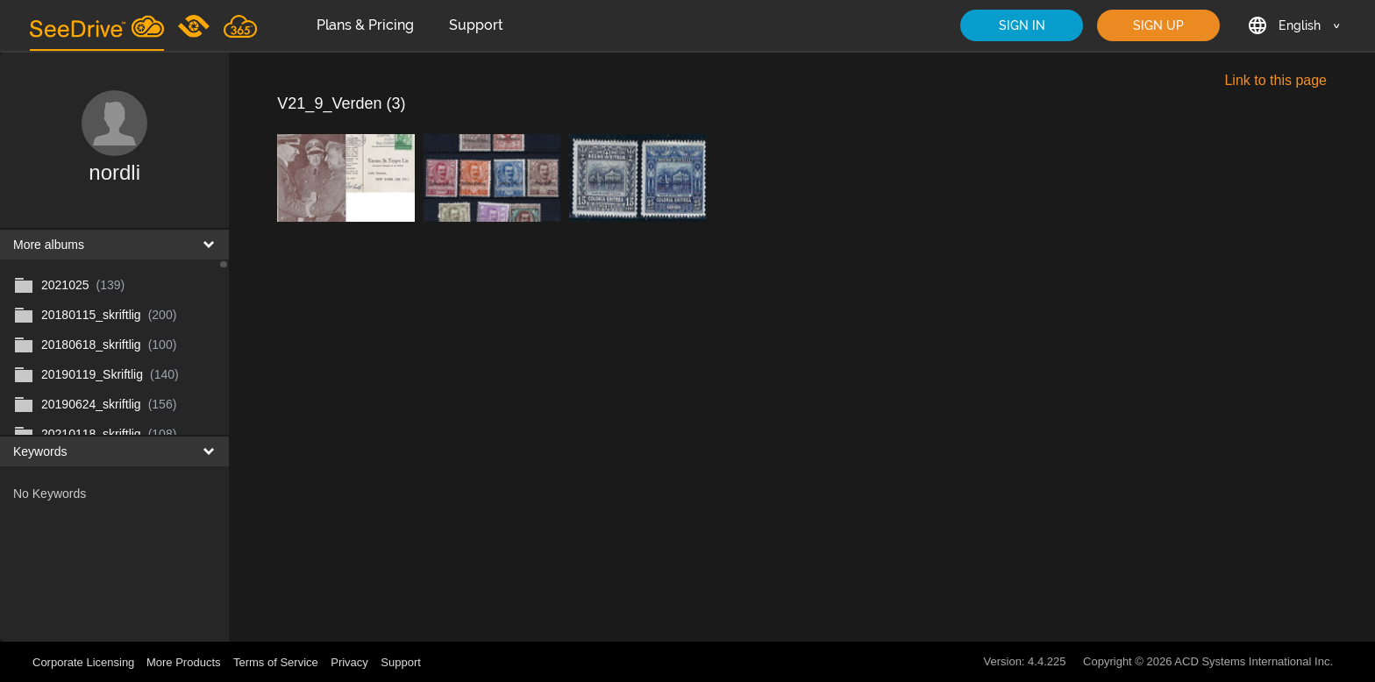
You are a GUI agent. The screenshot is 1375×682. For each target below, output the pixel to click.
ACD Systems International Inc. (1253, 661)
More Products (183, 662)
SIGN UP (1158, 25)
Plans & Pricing (365, 25)
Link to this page (1275, 80)
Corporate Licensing (85, 662)
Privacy (349, 662)
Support (476, 25)
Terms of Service (275, 662)
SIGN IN (1022, 25)
